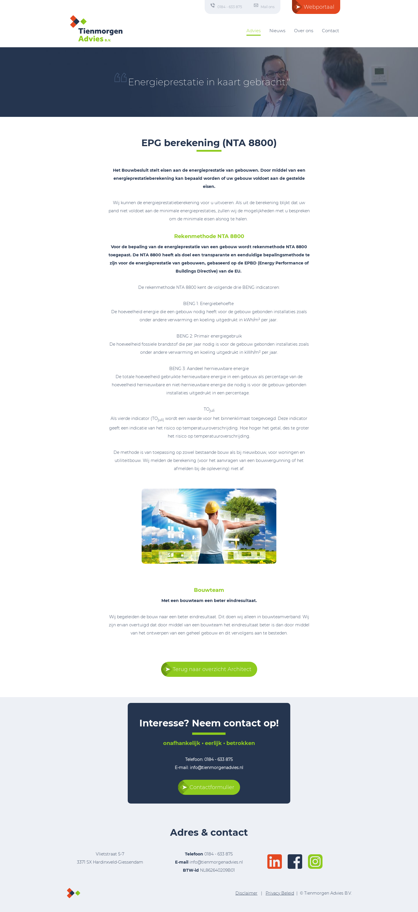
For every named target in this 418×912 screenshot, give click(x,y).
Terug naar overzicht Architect (212, 669)
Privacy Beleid (280, 893)
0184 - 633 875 (229, 7)
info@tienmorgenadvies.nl (216, 862)
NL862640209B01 (209, 870)
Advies (253, 30)
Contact (330, 30)
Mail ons (268, 7)
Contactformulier (212, 787)
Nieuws (277, 30)
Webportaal (319, 7)
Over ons (303, 30)
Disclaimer (246, 893)
